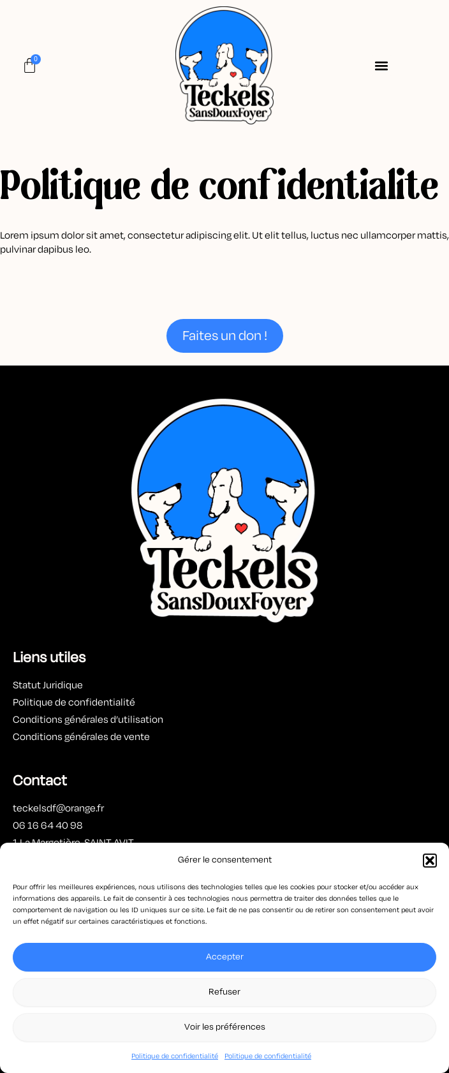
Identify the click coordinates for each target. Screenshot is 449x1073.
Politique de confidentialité (174, 1056)
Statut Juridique (48, 685)
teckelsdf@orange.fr (58, 808)
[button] (429, 860)
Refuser (224, 992)
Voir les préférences (224, 1027)
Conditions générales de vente (81, 737)
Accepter (225, 957)
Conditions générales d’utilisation (89, 720)
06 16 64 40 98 (47, 825)
